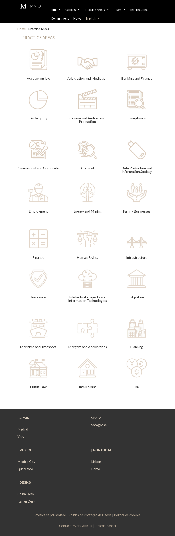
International (139, 9)
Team (120, 9)
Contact (65, 526)
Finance (38, 257)
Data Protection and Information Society (136, 170)
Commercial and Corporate (38, 168)
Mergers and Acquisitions (87, 347)
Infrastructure (136, 257)
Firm (56, 9)
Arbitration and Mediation (87, 78)
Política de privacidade (51, 515)
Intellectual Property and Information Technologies (87, 299)
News (77, 18)
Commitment (60, 18)
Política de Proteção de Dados (90, 515)
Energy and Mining (87, 211)
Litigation (136, 297)
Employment (38, 211)
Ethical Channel (105, 526)
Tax (137, 386)
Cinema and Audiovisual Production (87, 120)
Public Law (38, 386)
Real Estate (87, 386)
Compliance (137, 118)
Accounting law (38, 78)
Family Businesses (136, 211)
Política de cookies (127, 515)
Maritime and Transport (38, 347)
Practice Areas (97, 9)
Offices (72, 9)
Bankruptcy (38, 118)
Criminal (87, 168)
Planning (136, 347)
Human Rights (87, 257)
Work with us (82, 526)
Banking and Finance (136, 78)
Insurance (38, 297)
